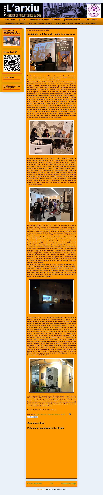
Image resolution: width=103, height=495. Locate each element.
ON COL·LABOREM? (91, 20)
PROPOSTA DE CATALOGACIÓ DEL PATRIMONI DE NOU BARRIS (76, 23)
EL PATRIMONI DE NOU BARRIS (15, 23)
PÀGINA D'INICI (10, 20)
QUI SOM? (22, 20)
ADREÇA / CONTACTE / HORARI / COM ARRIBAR (44, 20)
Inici (51, 484)
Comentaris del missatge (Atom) (56, 489)
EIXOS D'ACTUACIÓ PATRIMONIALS (40, 23)
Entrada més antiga (68, 484)
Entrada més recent (34, 484)
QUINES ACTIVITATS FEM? (72, 20)
